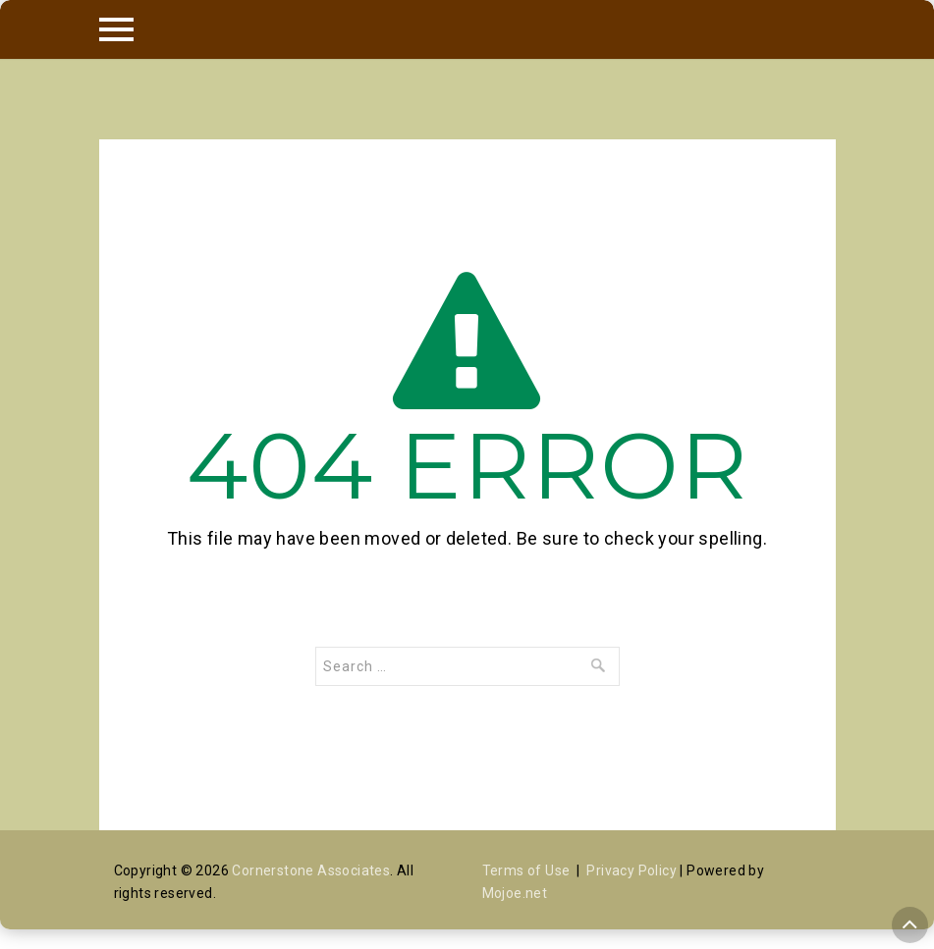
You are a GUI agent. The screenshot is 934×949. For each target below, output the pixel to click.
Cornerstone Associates (311, 870)
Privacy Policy (631, 870)
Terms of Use (526, 870)
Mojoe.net (515, 893)
